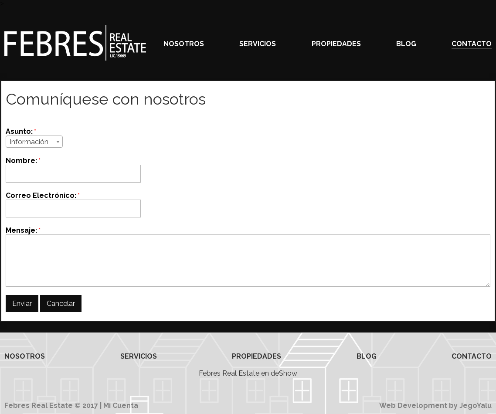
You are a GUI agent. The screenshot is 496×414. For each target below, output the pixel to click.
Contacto (472, 44)
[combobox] (34, 142)
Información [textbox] (29, 142)
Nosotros (183, 44)
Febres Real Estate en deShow (248, 373)
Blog (406, 44)
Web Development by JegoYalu (435, 405)
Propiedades (336, 44)
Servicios (257, 44)
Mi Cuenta (120, 405)
